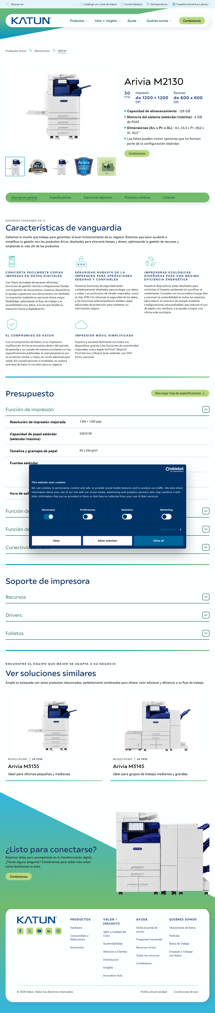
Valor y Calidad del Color (114, 933)
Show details (169, 529)
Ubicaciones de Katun (182, 928)
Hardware (76, 928)
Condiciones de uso (186, 992)
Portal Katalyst (131, 4)
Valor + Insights (107, 20)
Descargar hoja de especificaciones (180, 393)
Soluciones (77, 947)
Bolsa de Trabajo (179, 943)
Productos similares (137, 197)
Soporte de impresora (98, 197)
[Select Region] (157, 4)
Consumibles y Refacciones (79, 937)
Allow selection (107, 540)
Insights (108, 967)
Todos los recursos (147, 955)
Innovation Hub (112, 975)
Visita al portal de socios (146, 929)
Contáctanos (192, 20)
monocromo (42, 51)
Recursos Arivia (146, 947)
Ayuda (133, 20)
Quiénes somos (159, 20)
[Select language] (190, 4)
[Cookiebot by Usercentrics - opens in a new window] (168, 469)
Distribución (110, 959)
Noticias (174, 936)
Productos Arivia (16, 51)
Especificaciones (60, 197)
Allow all (158, 540)
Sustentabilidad (112, 943)
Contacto (169, 197)
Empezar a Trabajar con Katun (181, 953)
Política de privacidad (154, 992)
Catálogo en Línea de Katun (98, 4)
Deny (56, 540)
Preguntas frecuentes (149, 939)
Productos (79, 20)
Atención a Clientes (115, 951)
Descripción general (24, 197)
